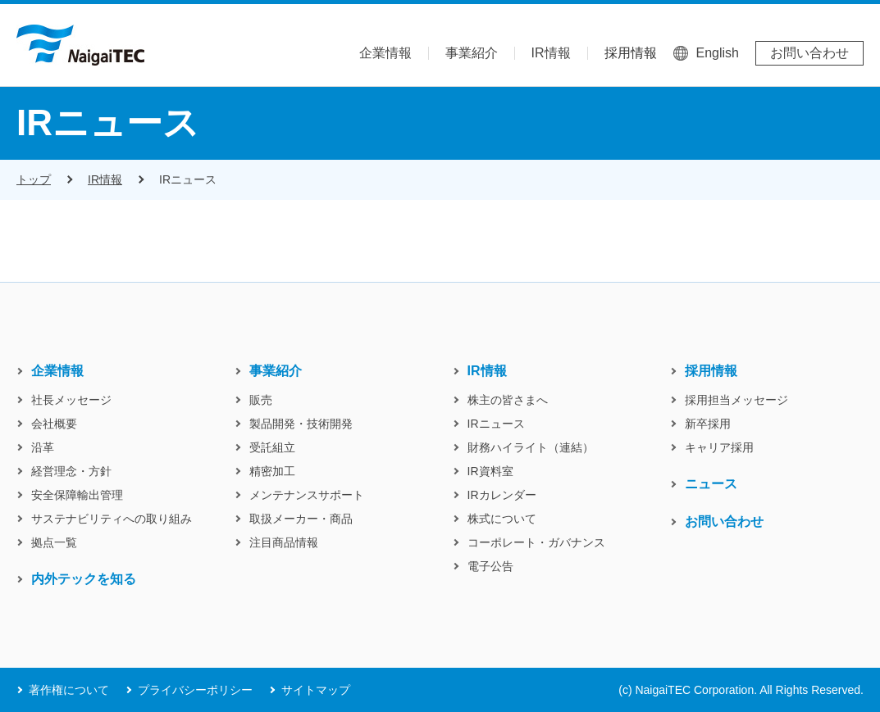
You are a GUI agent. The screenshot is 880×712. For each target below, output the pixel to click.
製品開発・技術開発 (301, 423)
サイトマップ (315, 689)
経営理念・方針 (71, 471)
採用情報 (630, 53)
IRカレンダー (501, 494)
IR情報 (551, 53)
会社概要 (54, 423)
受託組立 (272, 447)
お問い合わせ (809, 53)
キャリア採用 (719, 447)
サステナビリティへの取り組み (111, 518)
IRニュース (188, 179)
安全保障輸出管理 (77, 494)
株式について (501, 518)
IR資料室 (490, 471)
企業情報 (385, 53)
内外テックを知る (83, 579)
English (717, 53)
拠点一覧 (54, 542)
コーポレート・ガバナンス (536, 542)
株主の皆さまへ (507, 399)
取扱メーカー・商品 (301, 518)
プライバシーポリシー (195, 689)
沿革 (42, 447)
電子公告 (490, 566)
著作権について (69, 689)
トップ (33, 179)
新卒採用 (708, 423)
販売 (260, 399)
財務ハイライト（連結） (530, 447)
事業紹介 (471, 53)
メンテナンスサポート (306, 494)
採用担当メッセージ (736, 399)
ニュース (711, 484)
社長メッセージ (71, 399)
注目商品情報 (283, 542)
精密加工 (272, 471)
